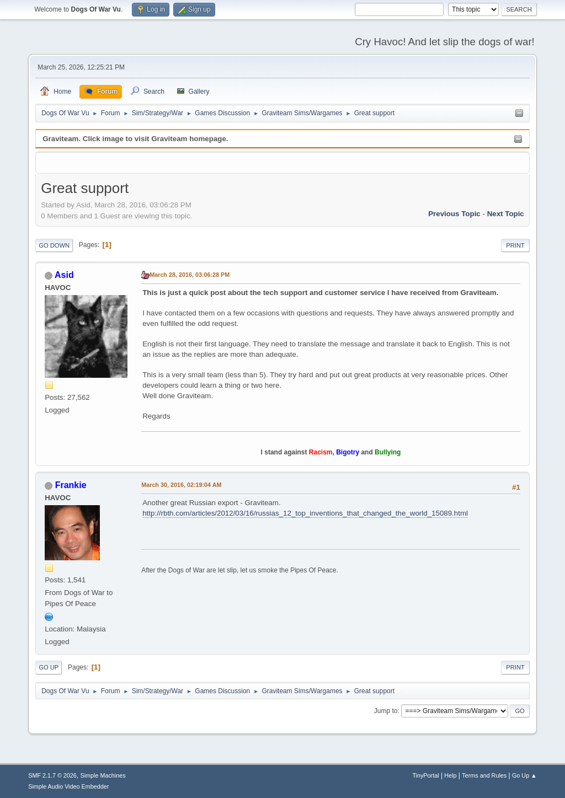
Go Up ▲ (524, 775)
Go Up (48, 667)
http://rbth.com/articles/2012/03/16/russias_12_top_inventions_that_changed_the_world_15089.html (305, 513)
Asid (64, 275)
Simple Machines (103, 775)
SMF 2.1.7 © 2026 (52, 775)
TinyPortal (425, 775)
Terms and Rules (484, 775)
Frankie (71, 485)
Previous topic (454, 214)
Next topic (505, 214)
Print (515, 245)
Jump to (386, 711)
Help (450, 775)
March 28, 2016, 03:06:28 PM (190, 274)
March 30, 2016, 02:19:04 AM (181, 484)
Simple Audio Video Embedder (68, 786)
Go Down (54, 245)
